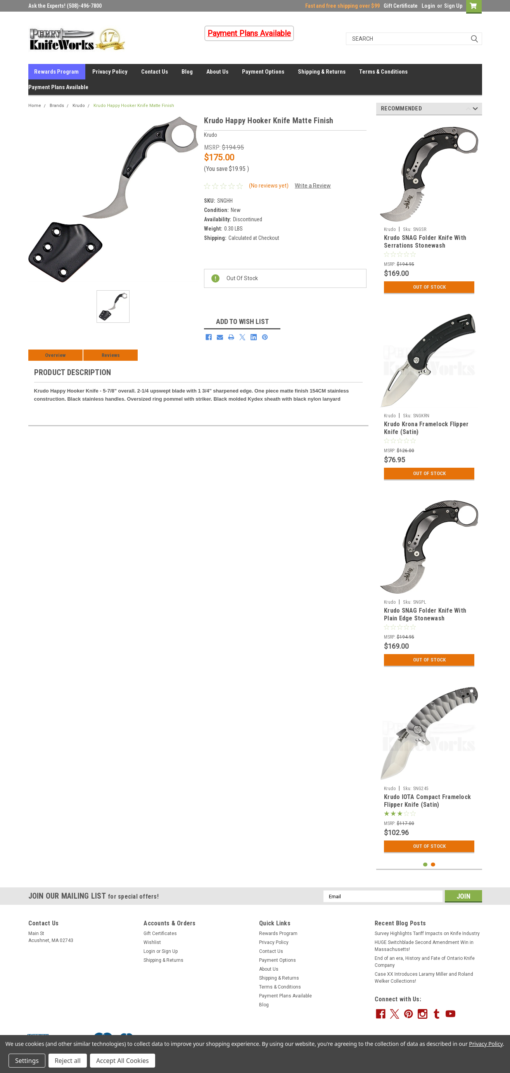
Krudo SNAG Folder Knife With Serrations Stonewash (425, 241)
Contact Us (154, 71)
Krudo (79, 105)
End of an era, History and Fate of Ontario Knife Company (425, 962)
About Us (217, 71)
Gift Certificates (160, 933)
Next (475, 110)
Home (34, 105)
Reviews (111, 355)
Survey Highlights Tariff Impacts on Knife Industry (427, 933)
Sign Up (453, 6)
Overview (55, 355)
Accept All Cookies (122, 1060)
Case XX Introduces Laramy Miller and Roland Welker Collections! (424, 977)
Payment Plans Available (58, 87)
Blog (187, 71)
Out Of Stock (429, 287)
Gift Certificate (401, 6)
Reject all (68, 1060)
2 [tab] (433, 865)
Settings (27, 1060)
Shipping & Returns (322, 71)
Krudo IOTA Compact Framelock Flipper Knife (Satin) (427, 800)
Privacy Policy (110, 71)
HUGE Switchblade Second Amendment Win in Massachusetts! (424, 946)
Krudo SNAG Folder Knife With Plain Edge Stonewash (425, 614)
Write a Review (313, 186)
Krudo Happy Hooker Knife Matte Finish (133, 105)
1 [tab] (425, 865)
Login (428, 6)
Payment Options (263, 71)
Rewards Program (56, 71)
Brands (57, 105)
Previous (468, 110)
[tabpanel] (429, 209)
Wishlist (152, 942)
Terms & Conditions (383, 71)
